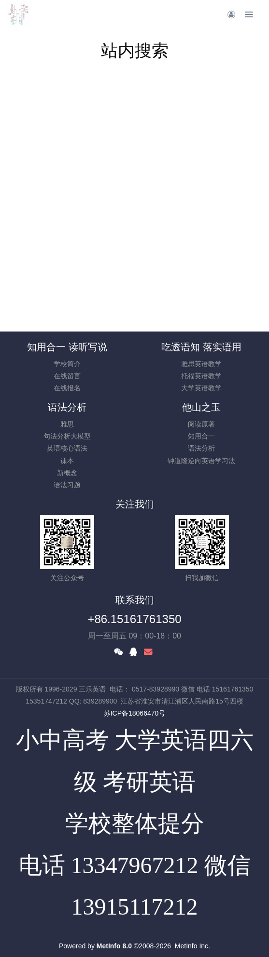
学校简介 (67, 364)
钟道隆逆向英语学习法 (201, 461)
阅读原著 (201, 424)
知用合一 (201, 436)
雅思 (67, 424)
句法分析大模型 (67, 436)
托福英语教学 (201, 376)
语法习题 (67, 485)
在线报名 (67, 388)
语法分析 (67, 407)
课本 (67, 461)
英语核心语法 (67, 448)
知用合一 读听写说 (67, 347)
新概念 (67, 473)
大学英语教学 (201, 388)
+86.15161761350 (134, 618)
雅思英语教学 (201, 364)
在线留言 (67, 376)
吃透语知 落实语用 (201, 347)
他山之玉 (201, 407)
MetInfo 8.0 (114, 946)
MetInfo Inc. (192, 946)
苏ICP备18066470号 (135, 713)
